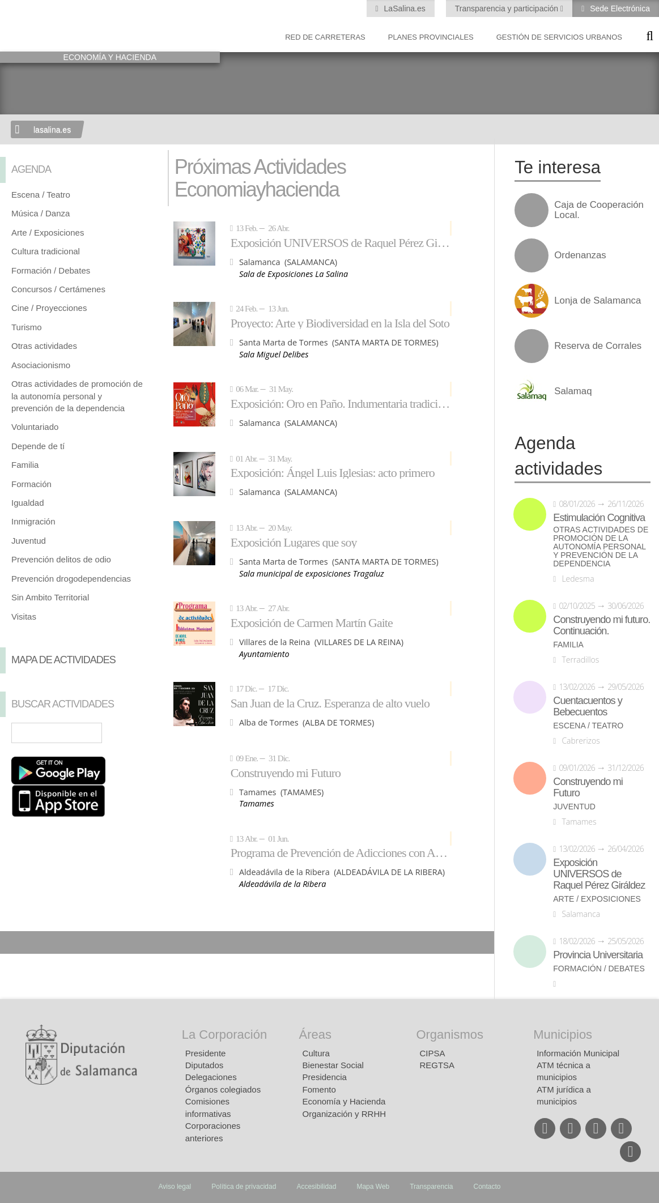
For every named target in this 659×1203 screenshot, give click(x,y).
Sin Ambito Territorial (50, 597)
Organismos (449, 1034)
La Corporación (224, 1034)
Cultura (316, 1053)
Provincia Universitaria (598, 955)
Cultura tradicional (45, 251)
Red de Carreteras (325, 37)
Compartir (14, 942)
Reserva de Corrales (597, 346)
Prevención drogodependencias (71, 578)
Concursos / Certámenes (58, 289)
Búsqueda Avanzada (140, 733)
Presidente (205, 1053)
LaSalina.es (404, 8)
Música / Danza (40, 213)
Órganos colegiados (223, 1089)
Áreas (315, 1034)
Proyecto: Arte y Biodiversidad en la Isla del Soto (340, 323)
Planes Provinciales (431, 37)
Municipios (562, 1034)
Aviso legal (174, 1187)
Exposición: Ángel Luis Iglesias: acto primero (333, 472)
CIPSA (432, 1053)
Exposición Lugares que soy (294, 542)
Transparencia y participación (507, 8)
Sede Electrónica (619, 8)
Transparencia (431, 1187)
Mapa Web (372, 1187)
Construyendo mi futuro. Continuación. (601, 625)
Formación (31, 484)
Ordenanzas (580, 255)
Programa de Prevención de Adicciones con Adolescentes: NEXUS (341, 852)
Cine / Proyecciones (49, 308)
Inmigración (33, 521)
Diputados (204, 1065)
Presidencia (325, 1077)
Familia (25, 465)
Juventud (28, 540)
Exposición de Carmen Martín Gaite (312, 622)
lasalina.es (52, 129)
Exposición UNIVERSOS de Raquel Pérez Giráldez (341, 242)
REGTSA (436, 1065)
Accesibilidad (316, 1187)
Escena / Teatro (40, 194)
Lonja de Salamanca (597, 301)
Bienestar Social (333, 1065)
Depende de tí (38, 446)
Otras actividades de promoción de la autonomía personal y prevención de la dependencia (77, 396)
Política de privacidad (243, 1187)
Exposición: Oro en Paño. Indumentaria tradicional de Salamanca (341, 403)
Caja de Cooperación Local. (599, 210)
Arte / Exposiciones (47, 232)
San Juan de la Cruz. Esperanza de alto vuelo (330, 703)
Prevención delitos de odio (61, 559)
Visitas (23, 616)
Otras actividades (44, 346)
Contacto (487, 1187)
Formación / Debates (50, 270)
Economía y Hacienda (344, 1101)
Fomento (319, 1089)
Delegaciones (211, 1077)
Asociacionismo (40, 365)
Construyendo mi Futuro (286, 772)
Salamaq (573, 391)
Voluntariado (34, 427)
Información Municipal (578, 1053)
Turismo (26, 327)
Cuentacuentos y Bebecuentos (587, 706)
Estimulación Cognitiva (599, 517)
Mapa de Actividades (63, 660)
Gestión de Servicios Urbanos (559, 37)
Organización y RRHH (344, 1114)
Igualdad (27, 502)
